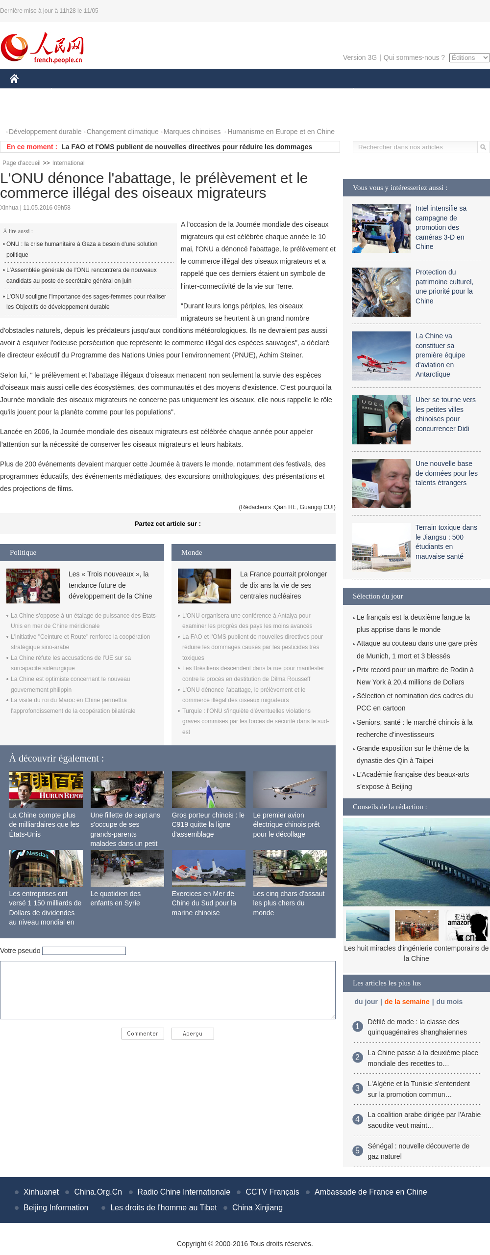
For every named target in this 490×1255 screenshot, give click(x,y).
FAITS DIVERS (295, 92)
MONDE (113, 92)
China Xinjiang (257, 1207)
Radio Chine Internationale (184, 1192)
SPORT (387, 92)
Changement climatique (123, 132)
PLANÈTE (348, 92)
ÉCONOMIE (69, 92)
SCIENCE (198, 92)
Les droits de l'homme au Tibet (163, 1207)
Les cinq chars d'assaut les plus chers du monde (289, 903)
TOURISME (429, 92)
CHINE (27, 92)
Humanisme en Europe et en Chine (281, 132)
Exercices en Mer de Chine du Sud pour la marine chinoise (204, 903)
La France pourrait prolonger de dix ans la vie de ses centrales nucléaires (283, 585)
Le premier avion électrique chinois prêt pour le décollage (286, 824)
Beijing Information (56, 1207)
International (68, 163)
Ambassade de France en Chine (371, 1192)
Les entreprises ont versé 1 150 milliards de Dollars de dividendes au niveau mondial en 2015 (45, 913)
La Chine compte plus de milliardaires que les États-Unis (44, 824)
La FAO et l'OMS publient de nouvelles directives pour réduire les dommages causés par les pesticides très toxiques (252, 647)
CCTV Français (272, 1192)
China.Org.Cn (98, 1192)
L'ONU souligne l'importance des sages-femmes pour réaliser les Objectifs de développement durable (86, 302)
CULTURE (242, 92)
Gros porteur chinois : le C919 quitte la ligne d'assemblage (208, 824)
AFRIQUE (155, 92)
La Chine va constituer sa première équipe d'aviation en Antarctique (440, 355)
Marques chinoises (192, 132)
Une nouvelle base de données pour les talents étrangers (447, 473)
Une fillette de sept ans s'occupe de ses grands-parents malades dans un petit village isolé (125, 834)
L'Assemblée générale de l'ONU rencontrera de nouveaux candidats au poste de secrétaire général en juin (81, 275)
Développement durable (45, 132)
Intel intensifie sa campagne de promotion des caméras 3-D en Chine (441, 227)
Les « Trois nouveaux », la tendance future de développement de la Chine (110, 585)
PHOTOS (30, 112)
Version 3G (360, 57)
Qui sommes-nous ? (414, 57)
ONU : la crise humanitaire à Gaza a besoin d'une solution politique (81, 249)
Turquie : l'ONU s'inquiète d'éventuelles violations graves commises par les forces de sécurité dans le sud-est (255, 722)
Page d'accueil (21, 163)
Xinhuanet (41, 1192)
